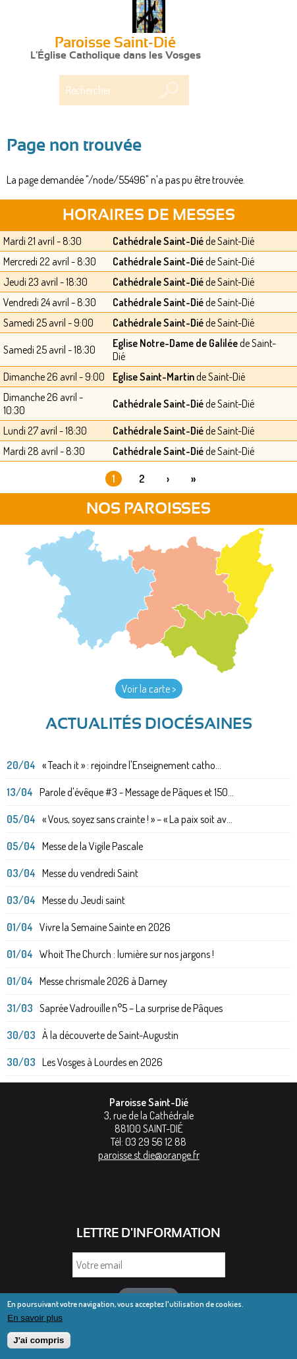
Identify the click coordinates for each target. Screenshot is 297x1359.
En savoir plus (35, 1322)
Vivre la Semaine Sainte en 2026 (105, 927)
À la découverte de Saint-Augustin (110, 1035)
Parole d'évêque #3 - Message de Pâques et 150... (137, 792)
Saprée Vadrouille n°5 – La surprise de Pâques (131, 1008)
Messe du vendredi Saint (90, 873)
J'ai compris (38, 1345)
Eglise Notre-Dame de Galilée (175, 343)
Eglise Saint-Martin (153, 376)
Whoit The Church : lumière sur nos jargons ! (127, 954)
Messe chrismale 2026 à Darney (103, 981)
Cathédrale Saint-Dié (158, 241)
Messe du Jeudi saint (83, 900)
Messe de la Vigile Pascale (92, 846)
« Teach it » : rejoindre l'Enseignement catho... (131, 765)
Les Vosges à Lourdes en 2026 (102, 1062)
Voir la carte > (149, 688)
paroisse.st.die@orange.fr (149, 1154)
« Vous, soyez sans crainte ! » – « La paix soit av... (137, 819)
